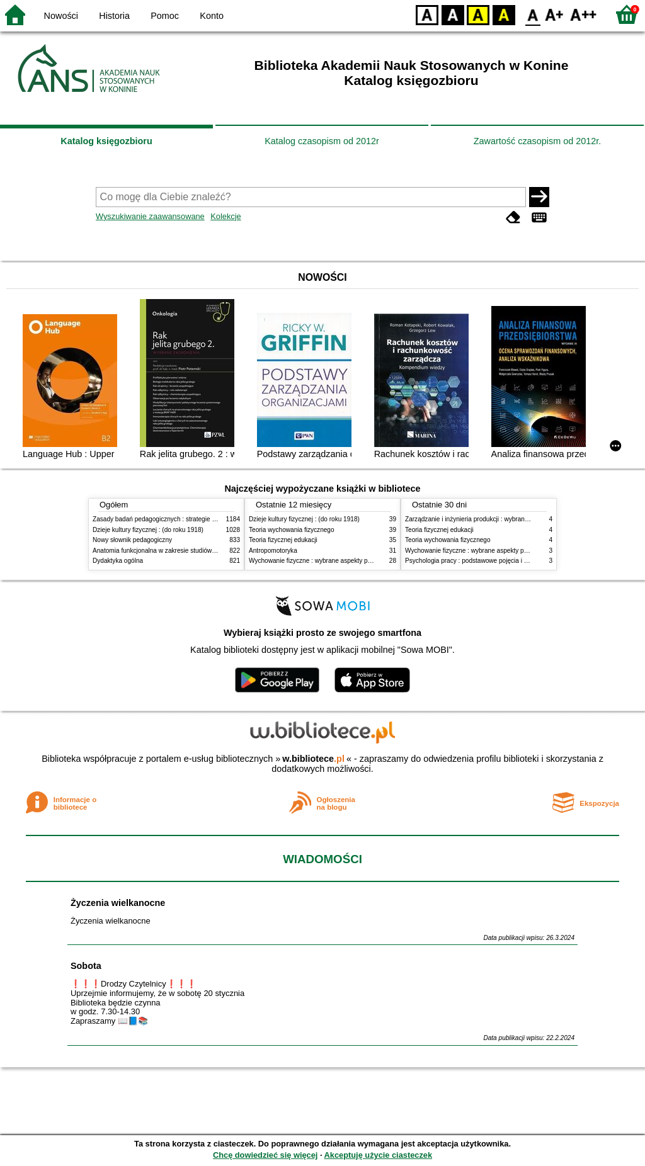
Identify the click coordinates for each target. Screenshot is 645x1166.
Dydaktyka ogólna (118, 560)
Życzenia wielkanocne (118, 903)
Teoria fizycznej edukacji (283, 539)
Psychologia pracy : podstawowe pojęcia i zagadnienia (481, 560)
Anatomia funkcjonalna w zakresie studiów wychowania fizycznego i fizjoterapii (203, 550)
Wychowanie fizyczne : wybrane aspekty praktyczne (322, 560)
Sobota (86, 966)
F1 (555, 14)
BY (503, 14)
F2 (584, 14)
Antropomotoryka (273, 550)
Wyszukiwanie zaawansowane (150, 216)
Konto (212, 16)
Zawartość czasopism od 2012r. (537, 141)
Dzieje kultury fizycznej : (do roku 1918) (148, 529)
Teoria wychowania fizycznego (291, 529)
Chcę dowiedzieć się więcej (265, 1155)
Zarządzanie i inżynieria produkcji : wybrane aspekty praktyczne (495, 519)
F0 (533, 14)
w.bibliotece (313, 759)
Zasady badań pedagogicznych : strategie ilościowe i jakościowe (183, 519)
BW (453, 14)
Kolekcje (225, 216)
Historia (114, 16)
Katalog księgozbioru (106, 141)
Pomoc (165, 16)
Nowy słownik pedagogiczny (132, 539)
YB (477, 14)
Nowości (61, 16)
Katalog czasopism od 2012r (322, 141)
